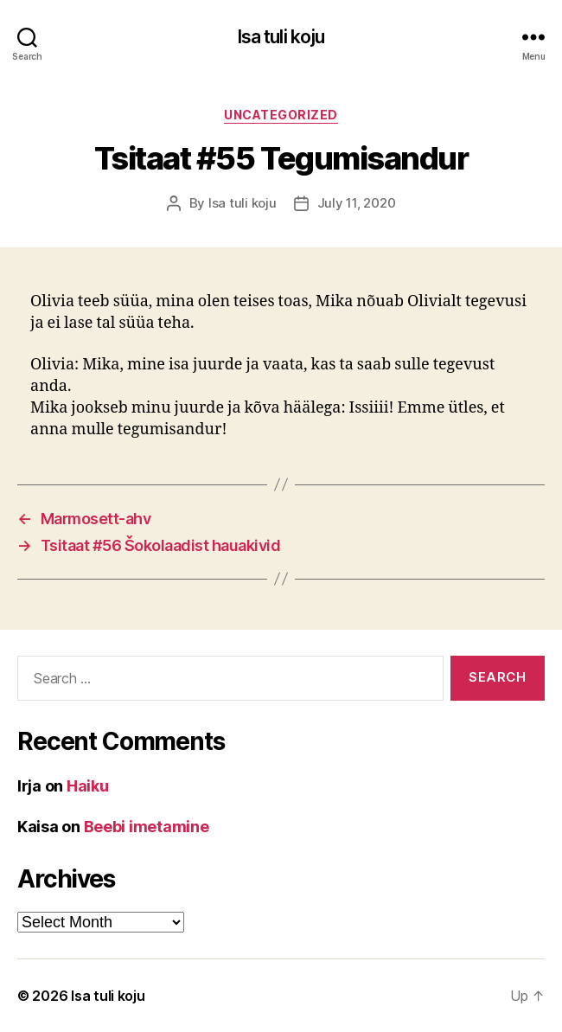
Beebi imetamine (146, 826)
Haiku (88, 786)
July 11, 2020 (356, 203)
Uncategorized (281, 114)
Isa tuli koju (281, 37)
